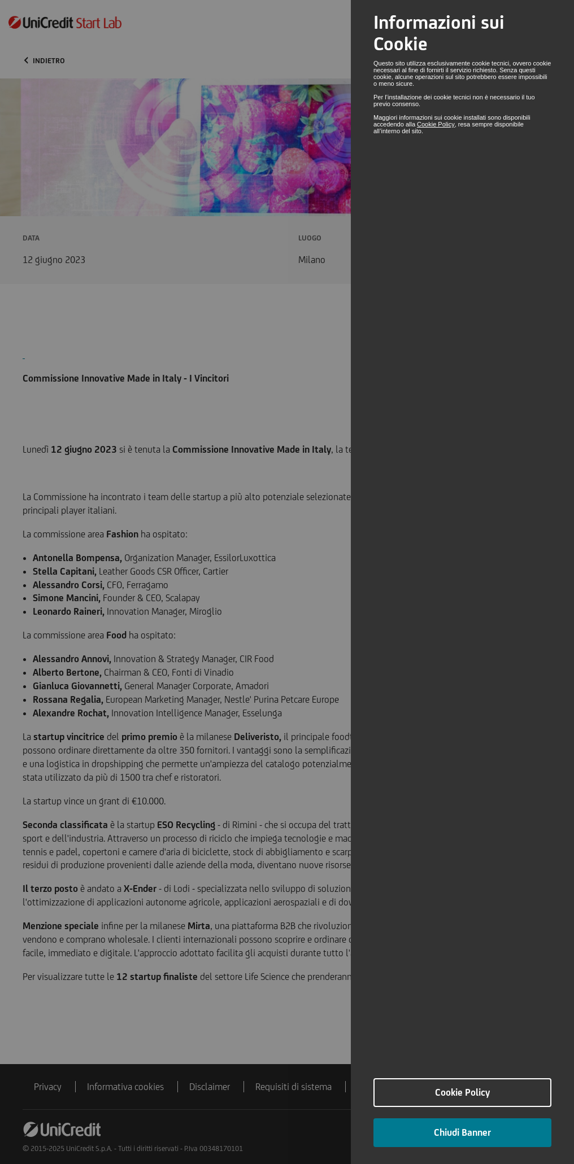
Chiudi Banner (462, 1132)
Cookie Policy (436, 124)
